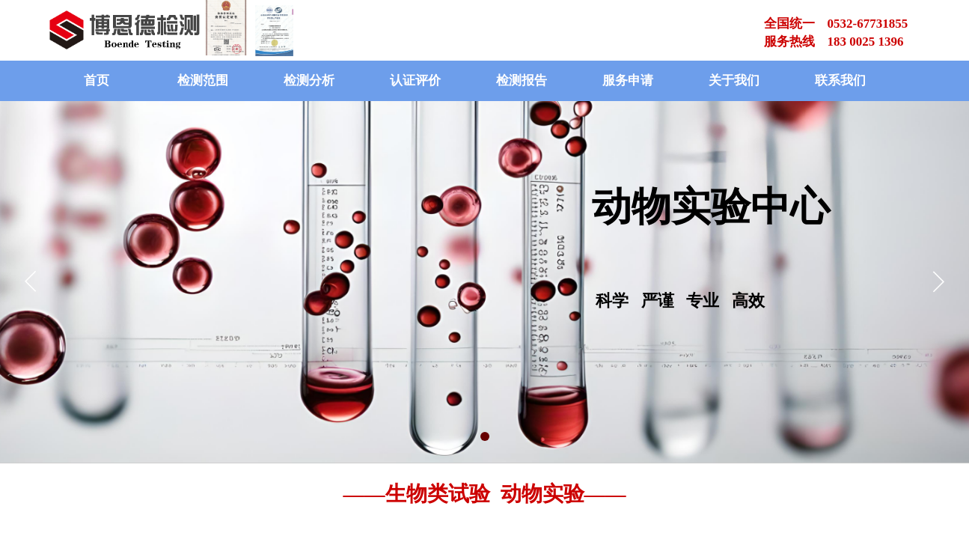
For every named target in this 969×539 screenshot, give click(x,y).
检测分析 (309, 80)
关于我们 (734, 80)
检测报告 (521, 80)
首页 (96, 80)
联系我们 (840, 80)
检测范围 (202, 80)
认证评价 (415, 80)
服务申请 (627, 80)
